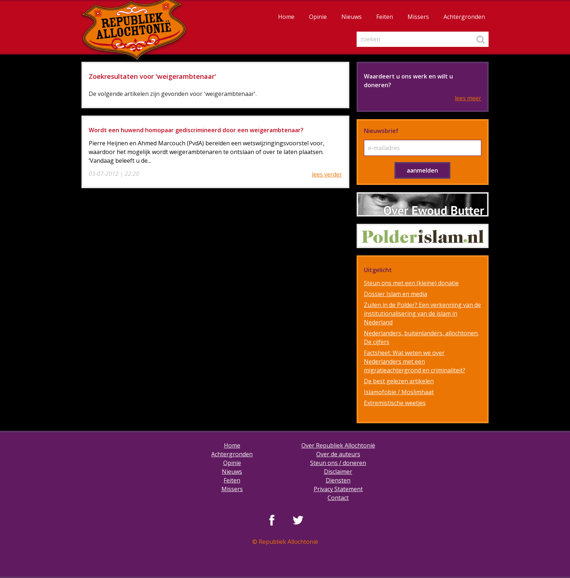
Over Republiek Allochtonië (338, 445)
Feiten (384, 17)
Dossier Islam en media (395, 294)
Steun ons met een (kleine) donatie (411, 283)
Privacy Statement (338, 489)
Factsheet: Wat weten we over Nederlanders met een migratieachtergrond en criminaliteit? (414, 361)
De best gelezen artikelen (399, 381)
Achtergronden (464, 17)
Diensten (338, 480)
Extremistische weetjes (395, 403)
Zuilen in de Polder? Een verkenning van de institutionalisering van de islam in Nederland (422, 313)
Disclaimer (338, 472)
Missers (418, 17)
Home (286, 17)
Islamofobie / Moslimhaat (399, 392)
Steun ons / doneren (338, 463)
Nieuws (351, 17)
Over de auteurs (338, 454)
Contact (338, 498)
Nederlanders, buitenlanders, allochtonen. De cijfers (421, 337)
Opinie (318, 17)
